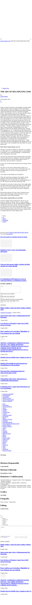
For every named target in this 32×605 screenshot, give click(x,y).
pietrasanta (5, 220)
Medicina (5, 433)
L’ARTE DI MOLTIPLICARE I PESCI (18, 232)
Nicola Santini (4, 96)
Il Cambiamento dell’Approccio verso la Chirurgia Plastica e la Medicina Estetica (13, 279)
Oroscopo (5, 442)
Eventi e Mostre (7, 426)
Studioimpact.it (6, 538)
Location (5, 432)
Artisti (4, 409)
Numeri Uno (7, 41)
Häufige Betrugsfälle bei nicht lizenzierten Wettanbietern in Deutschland (13, 365)
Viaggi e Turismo (7, 452)
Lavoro (4, 429)
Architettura (6, 406)
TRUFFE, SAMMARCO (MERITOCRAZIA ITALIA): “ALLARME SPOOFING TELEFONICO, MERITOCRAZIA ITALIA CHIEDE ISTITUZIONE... (14, 584)
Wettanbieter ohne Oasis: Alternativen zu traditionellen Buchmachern (13, 381)
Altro (4, 405)
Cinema (5, 412)
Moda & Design (7, 434)
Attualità (5, 410)
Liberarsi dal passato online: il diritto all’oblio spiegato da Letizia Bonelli (15, 265)
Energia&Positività (7, 423)
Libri (4, 430)
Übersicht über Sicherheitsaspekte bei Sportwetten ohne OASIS (12, 373)
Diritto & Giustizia (7, 420)
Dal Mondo (5, 417)
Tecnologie (5, 450)
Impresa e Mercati (7, 427)
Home (2, 41)
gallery (4, 218)
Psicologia (5, 446)
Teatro (4, 449)
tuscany (4, 221)
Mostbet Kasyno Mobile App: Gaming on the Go (15, 358)
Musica (4, 437)
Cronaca (5, 415)
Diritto (4, 419)
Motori (4, 436)
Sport (4, 447)
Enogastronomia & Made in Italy (11, 425)
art (3, 217)
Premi (4, 444)
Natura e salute (6, 439)
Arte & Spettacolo (7, 408)
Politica (4, 443)
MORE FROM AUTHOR (20, 237)
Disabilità (5, 422)
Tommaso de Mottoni (5, 314)
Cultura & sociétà (7, 416)
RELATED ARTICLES (6, 237)
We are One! (9, 234)
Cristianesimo (6, 413)
